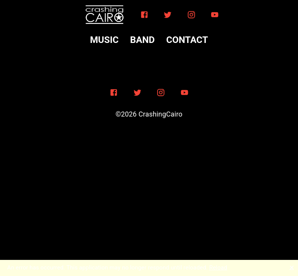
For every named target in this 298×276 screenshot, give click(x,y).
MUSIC (104, 39)
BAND (142, 39)
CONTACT (187, 39)
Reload (218, 267)
